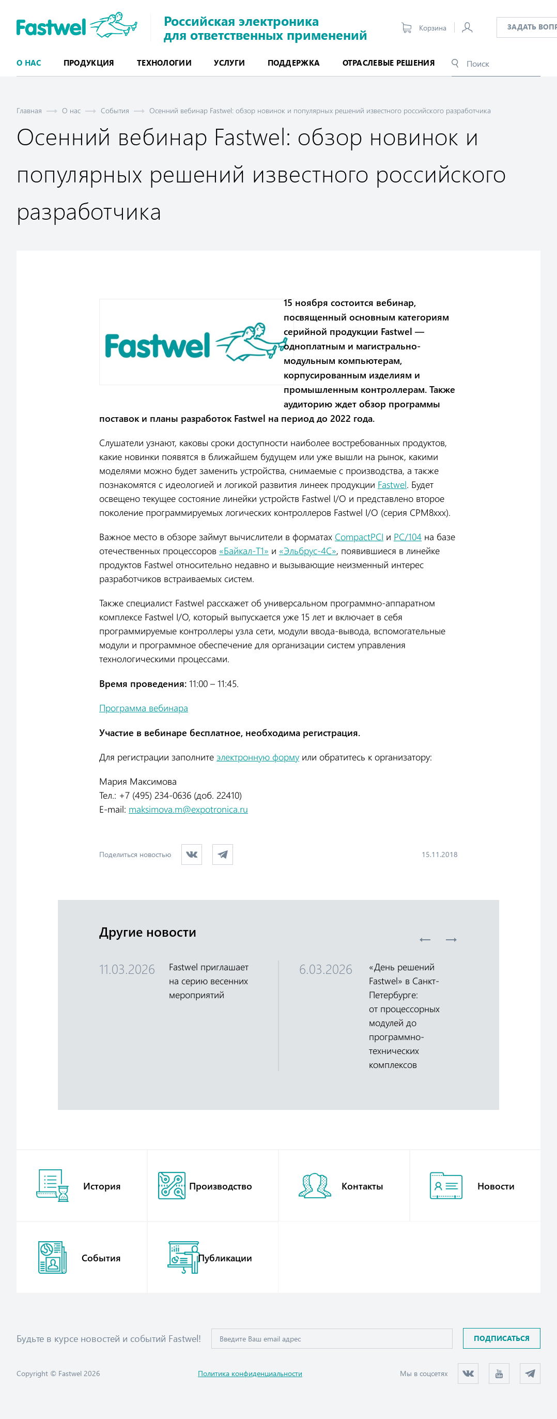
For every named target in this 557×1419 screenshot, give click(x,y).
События (115, 110)
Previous (425, 940)
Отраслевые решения (389, 62)
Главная (29, 110)
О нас (71, 110)
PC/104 (408, 536)
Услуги (229, 62)
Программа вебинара (143, 707)
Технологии (164, 62)
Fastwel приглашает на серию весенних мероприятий (209, 980)
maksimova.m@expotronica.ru (188, 809)
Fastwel (392, 484)
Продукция (89, 62)
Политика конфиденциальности (250, 1373)
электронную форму (257, 757)
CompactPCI (359, 536)
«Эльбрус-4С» (307, 550)
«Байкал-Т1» (244, 550)
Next (451, 940)
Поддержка (294, 62)
